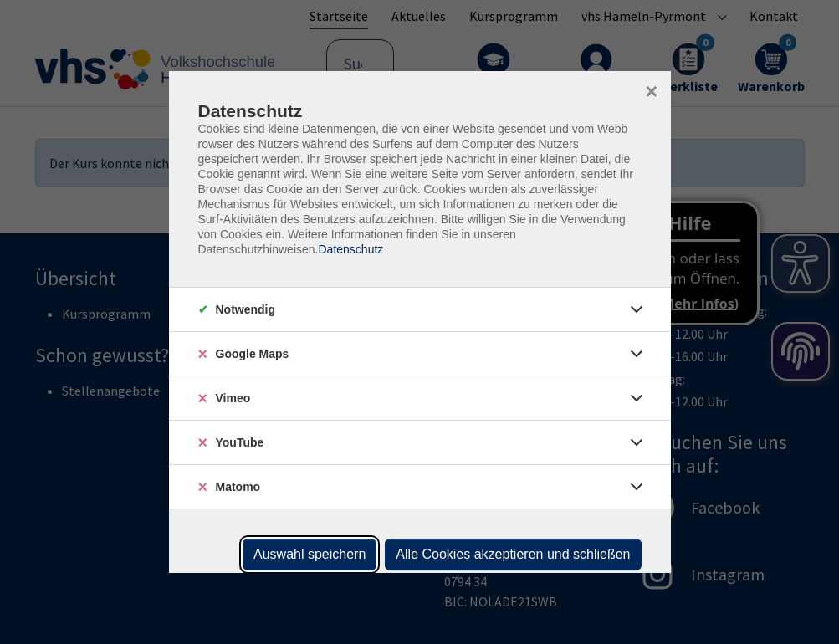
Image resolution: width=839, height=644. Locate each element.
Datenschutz (350, 249)
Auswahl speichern (309, 554)
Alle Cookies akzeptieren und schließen (513, 554)
